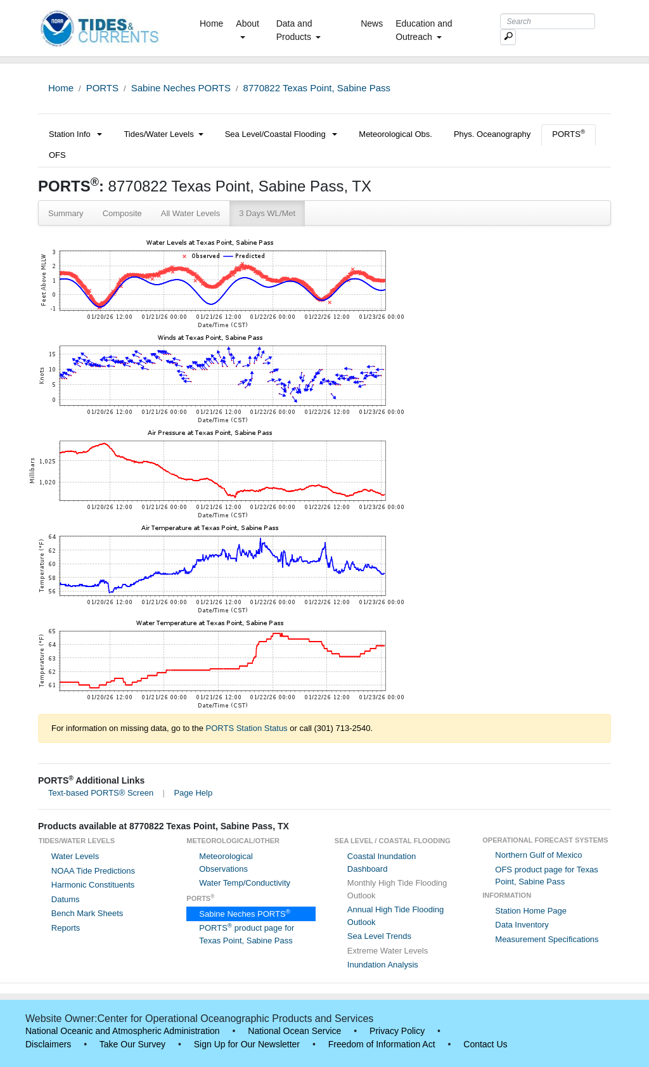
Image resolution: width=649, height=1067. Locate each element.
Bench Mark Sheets (87, 913)
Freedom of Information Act (381, 1044)
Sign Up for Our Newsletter (247, 1044)
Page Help (193, 793)
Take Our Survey (132, 1044)
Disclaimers (48, 1044)
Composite (122, 213)
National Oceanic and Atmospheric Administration (122, 1031)
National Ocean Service (294, 1031)
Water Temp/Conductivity (244, 883)
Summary (66, 213)
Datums (65, 899)
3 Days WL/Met (267, 213)
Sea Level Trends (379, 936)
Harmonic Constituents (93, 884)
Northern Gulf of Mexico (538, 855)
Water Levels (75, 856)
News (372, 23)
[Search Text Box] (547, 21)
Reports (65, 928)
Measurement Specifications (546, 939)
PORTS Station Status (247, 728)
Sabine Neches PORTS (181, 87)
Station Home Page (531, 910)
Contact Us (485, 1044)
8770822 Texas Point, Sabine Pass (316, 87)
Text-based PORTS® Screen (100, 793)
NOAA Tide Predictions (93, 871)
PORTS (102, 87)
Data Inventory (522, 924)
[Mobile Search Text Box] (508, 37)
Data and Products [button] (298, 30)
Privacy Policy (397, 1031)
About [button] (247, 28)
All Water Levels (190, 213)
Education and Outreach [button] (424, 30)
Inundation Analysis (382, 964)
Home (214, 23)
